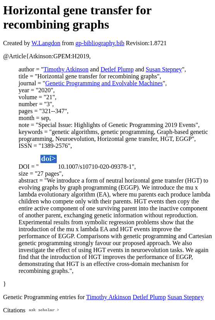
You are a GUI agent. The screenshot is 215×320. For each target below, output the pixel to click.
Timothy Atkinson (65, 69)
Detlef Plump (117, 69)
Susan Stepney (164, 69)
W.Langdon (45, 43)
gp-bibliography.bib (100, 43)
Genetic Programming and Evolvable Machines (104, 83)
